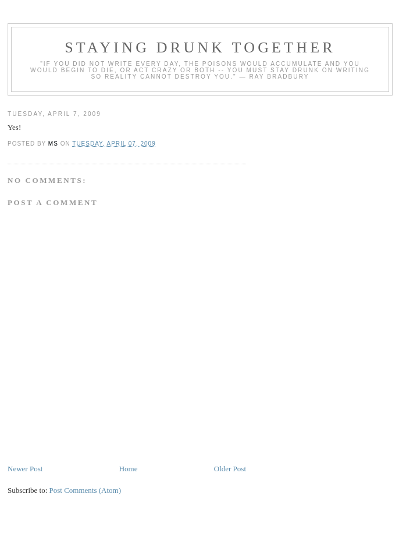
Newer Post (25, 468)
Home (128, 468)
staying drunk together (200, 47)
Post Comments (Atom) (85, 490)
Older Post (230, 468)
